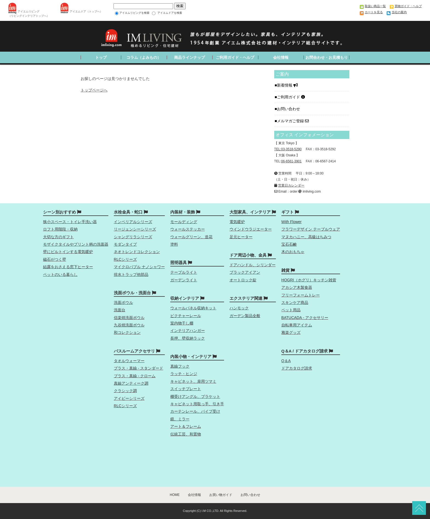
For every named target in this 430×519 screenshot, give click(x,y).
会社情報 (280, 57)
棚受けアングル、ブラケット (195, 396)
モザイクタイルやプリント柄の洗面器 (75, 244)
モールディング (183, 222)
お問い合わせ (289, 109)
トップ (101, 57)
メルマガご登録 (293, 121)
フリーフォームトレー (300, 295)
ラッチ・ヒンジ (183, 373)
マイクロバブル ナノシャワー (139, 267)
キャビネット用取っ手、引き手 (197, 404)
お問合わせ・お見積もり (326, 57)
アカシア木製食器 (296, 287)
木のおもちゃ (292, 251)
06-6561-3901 (291, 161)
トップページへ (94, 90)
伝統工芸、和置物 (185, 434)
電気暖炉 (237, 222)
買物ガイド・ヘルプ (408, 6)
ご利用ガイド (291, 97)
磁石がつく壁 (54, 259)
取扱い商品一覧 (375, 6)
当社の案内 (399, 12)
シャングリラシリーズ (133, 237)
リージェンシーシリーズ (135, 229)
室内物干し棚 (181, 323)
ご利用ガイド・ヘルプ (235, 57)
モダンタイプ (125, 244)
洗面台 (119, 310)
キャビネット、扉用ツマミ (193, 381)
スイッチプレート (185, 389)
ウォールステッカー (187, 229)
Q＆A (286, 361)
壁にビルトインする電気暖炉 (68, 251)
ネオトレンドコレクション (137, 251)
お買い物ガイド (220, 495)
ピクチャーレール (185, 315)
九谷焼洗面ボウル (129, 325)
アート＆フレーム (185, 426)
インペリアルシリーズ (133, 222)
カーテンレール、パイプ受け (195, 411)
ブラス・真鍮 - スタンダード (138, 368)
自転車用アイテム (296, 325)
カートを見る (374, 12)
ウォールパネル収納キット (193, 308)
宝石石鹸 (289, 244)
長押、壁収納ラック (187, 338)
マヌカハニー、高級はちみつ (306, 237)
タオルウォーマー (129, 361)
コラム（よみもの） (143, 57)
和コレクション (127, 332)
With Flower (291, 222)
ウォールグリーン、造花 (191, 237)
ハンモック (239, 308)
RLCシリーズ (125, 259)
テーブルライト (183, 272)
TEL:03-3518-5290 (288, 149)
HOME (175, 495)
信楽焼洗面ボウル (129, 317)
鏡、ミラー (179, 419)
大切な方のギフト (58, 237)
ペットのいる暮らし (60, 274)
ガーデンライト (183, 280)
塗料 (174, 244)
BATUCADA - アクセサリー (304, 317)
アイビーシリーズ (129, 398)
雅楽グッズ (291, 332)
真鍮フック (179, 366)
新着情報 (287, 85)
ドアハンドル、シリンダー (253, 265)
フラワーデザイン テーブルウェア (310, 229)
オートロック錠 (243, 280)
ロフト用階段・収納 (60, 229)
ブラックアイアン (245, 272)
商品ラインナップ (189, 57)
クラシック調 (125, 390)
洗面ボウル (123, 302)
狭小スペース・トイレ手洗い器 (70, 222)
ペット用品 (291, 310)
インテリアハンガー (187, 330)
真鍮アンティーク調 (131, 383)
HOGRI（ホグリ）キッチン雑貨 (308, 280)
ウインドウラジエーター (251, 229)
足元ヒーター (241, 237)
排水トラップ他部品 (131, 274)
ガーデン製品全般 (245, 315)
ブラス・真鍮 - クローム (134, 376)
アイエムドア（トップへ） (86, 11)
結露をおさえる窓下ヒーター (68, 267)
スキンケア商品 (294, 302)
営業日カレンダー (291, 185)
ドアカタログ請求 (296, 368)
